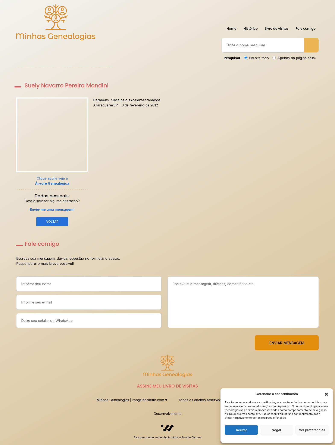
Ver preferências (312, 430)
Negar (276, 430)
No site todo (259, 58)
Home (231, 28)
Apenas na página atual (296, 58)
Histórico (251, 28)
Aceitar (241, 430)
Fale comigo (306, 28)
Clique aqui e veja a (52, 181)
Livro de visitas (276, 28)
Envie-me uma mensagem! (52, 209)
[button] (326, 394)
